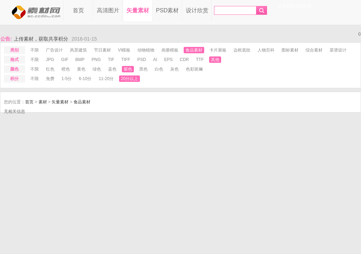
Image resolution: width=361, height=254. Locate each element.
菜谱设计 (338, 50)
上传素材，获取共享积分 (41, 39)
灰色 (174, 69)
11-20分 (106, 78)
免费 (50, 78)
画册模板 (169, 50)
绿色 (97, 69)
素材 (43, 101)
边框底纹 (241, 50)
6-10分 (85, 78)
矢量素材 (137, 10)
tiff (125, 59)
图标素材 (290, 50)
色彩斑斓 (194, 69)
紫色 (128, 69)
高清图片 (108, 10)
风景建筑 (78, 50)
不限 (34, 50)
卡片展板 (217, 50)
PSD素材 (167, 10)
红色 (50, 69)
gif (64, 59)
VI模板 (124, 50)
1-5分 (66, 78)
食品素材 (193, 50)
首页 (78, 10)
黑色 (143, 69)
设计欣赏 (197, 10)
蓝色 (112, 69)
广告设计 (54, 50)
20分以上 (129, 78)
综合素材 (314, 50)
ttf (200, 59)
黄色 (81, 69)
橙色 (65, 69)
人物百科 (266, 50)
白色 (159, 69)
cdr (184, 59)
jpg (50, 59)
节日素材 (102, 50)
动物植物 (145, 50)
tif (111, 59)
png (96, 59)
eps (168, 59)
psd (141, 59)
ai (155, 59)
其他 (215, 59)
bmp (79, 59)
